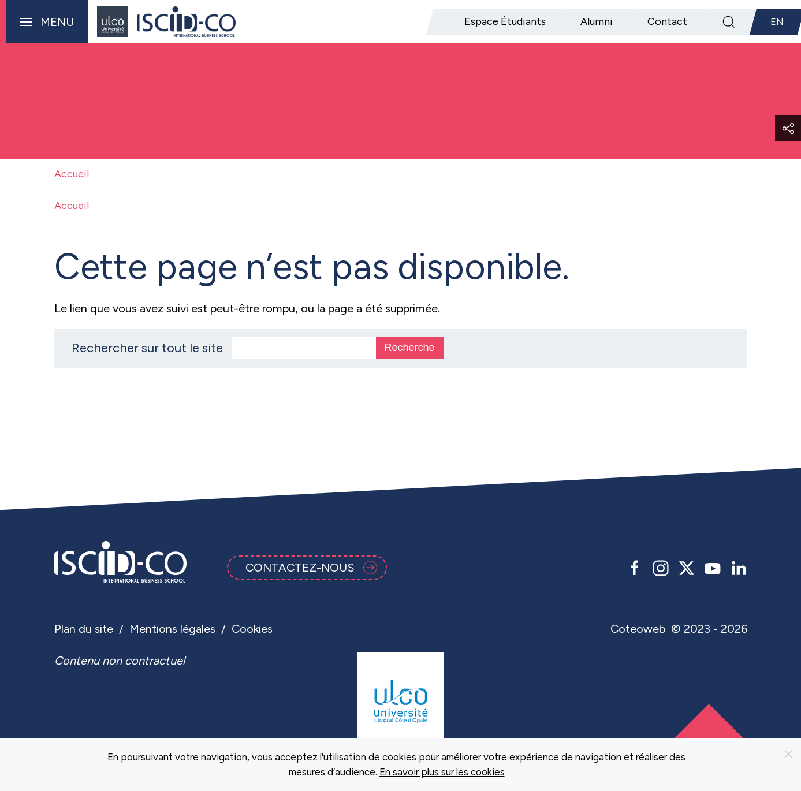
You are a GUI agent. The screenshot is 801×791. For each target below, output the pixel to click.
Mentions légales (172, 629)
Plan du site (83, 629)
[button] (44, 21)
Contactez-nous (311, 567)
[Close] (788, 754)
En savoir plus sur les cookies (442, 772)
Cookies (252, 629)
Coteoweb (637, 629)
